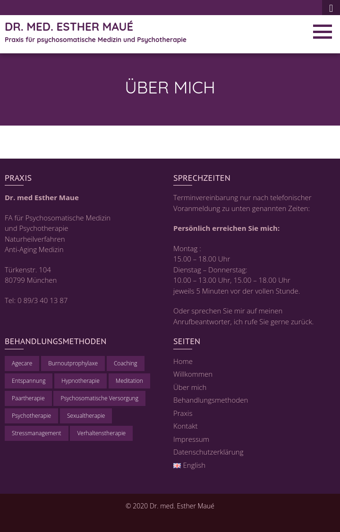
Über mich (189, 387)
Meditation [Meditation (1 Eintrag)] (129, 381)
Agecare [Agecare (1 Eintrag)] (22, 363)
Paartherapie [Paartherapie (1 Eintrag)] (28, 398)
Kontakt (185, 426)
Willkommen (192, 374)
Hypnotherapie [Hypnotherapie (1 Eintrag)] (80, 381)
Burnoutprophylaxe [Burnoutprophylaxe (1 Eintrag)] (73, 363)
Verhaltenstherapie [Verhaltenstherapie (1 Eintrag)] (101, 433)
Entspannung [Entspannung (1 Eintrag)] (28, 381)
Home (183, 361)
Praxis (182, 413)
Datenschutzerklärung (208, 451)
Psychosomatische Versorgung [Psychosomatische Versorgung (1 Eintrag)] (99, 398)
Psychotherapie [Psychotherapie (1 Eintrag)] (31, 416)
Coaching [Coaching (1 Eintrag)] (125, 363)
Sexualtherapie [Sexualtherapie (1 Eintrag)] (86, 416)
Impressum (191, 439)
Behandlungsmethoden (210, 400)
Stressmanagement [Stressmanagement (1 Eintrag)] (36, 433)
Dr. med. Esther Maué (69, 26)
